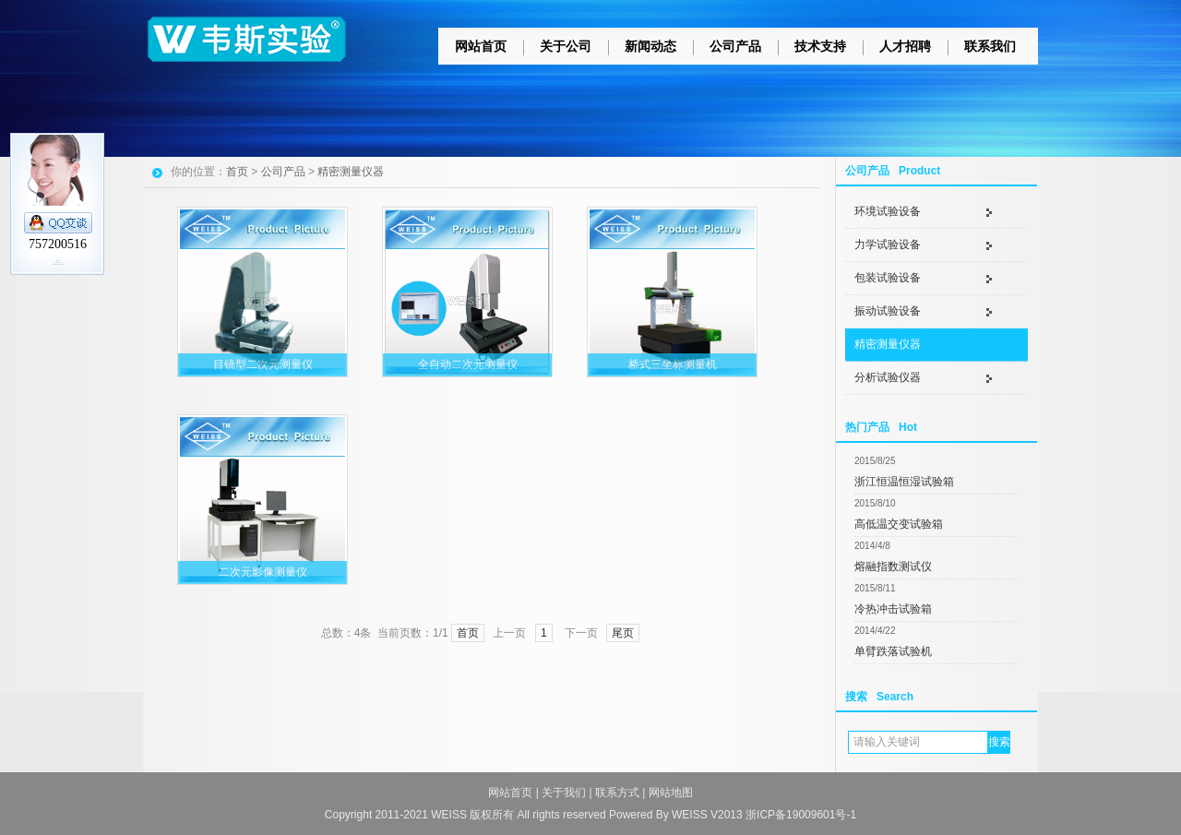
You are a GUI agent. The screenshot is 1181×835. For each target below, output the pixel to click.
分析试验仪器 (887, 377)
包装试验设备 (887, 277)
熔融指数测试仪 (893, 566)
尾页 (623, 632)
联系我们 (990, 46)
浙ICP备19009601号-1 (801, 814)
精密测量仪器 (887, 344)
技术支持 (820, 46)
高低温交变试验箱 (898, 524)
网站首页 (481, 46)
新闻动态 (650, 46)
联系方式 (617, 792)
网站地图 (671, 792)
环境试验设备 (887, 211)
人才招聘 (905, 46)
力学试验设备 (887, 244)
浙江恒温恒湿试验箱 (904, 481)
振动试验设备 (887, 310)
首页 (237, 171)
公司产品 (735, 46)
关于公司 (565, 46)
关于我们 (564, 792)
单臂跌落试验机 (893, 651)
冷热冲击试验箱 (893, 608)
